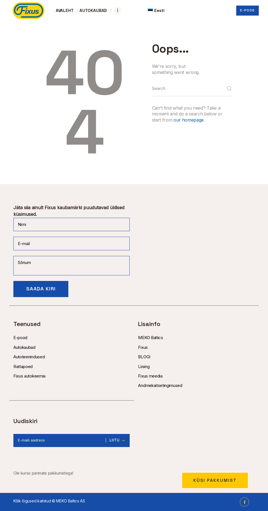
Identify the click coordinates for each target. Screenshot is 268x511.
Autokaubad (24, 347)
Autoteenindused (29, 356)
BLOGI (144, 356)
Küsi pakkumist (215, 480)
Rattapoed (23, 366)
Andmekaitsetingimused (160, 385)
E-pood (20, 337)
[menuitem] (156, 11)
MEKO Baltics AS (70, 500)
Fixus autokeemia (29, 376)
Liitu (115, 440)
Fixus (143, 347)
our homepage (188, 120)
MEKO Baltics (150, 337)
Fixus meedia (150, 376)
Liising (143, 366)
